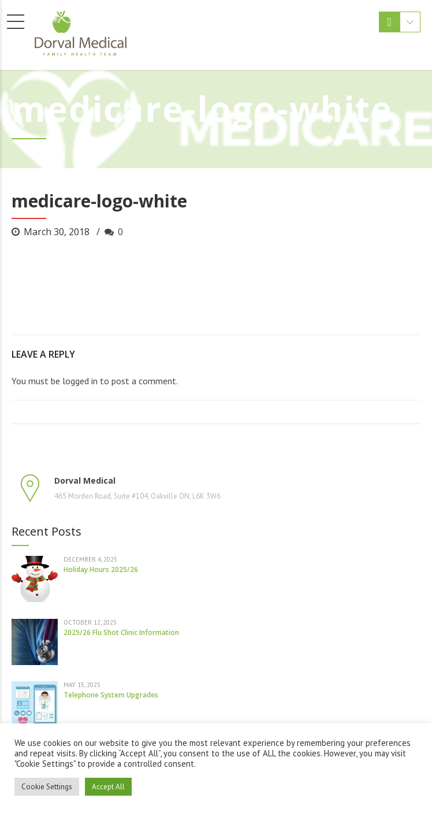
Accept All (108, 787)
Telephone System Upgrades (111, 695)
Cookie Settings (46, 787)
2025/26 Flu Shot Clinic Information (121, 632)
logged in (80, 381)
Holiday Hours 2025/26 (101, 569)
